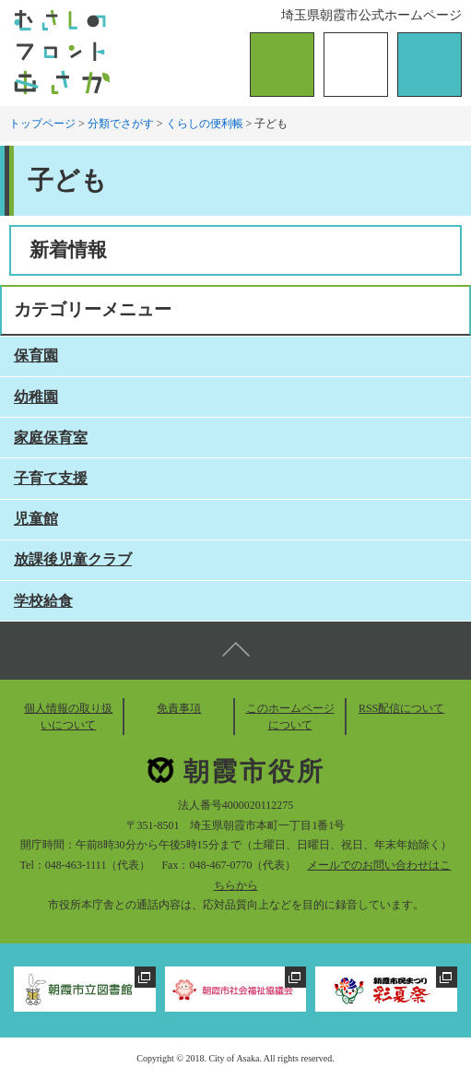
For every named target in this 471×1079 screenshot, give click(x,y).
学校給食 (43, 601)
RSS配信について (401, 708)
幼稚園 (36, 397)
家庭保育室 (51, 437)
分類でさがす (121, 123)
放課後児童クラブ (73, 559)
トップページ (42, 123)
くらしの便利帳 (204, 123)
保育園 (36, 355)
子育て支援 (51, 478)
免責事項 (179, 708)
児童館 (36, 519)
